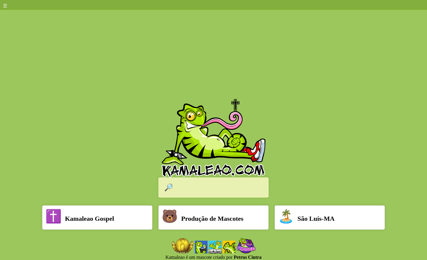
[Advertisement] (213, 54)
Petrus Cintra (248, 257)
